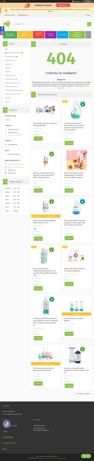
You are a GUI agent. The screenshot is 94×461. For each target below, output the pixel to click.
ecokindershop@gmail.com (16, 164)
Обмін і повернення (9, 411)
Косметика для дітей (11, 79)
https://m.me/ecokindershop (16, 167)
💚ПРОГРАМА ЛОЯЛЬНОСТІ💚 (14, 53)
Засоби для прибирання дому (14, 90)
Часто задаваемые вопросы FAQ (12, 414)
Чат (86, 456)
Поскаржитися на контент (44, 458)
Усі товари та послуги (82, 393)
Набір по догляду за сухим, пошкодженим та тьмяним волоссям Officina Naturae (73, 175)
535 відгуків (78, 1)
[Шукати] (89, 24)
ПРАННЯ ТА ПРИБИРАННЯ (24, 35)
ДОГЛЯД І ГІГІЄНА (50, 35)
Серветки (8, 71)
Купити (39, 138)
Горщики (7, 98)
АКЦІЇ (6, 49)
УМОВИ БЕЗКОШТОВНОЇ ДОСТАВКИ (77, 34)
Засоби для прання (11, 86)
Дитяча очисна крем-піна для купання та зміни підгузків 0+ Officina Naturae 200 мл (43, 175)
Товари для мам (10, 75)
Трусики (7, 68)
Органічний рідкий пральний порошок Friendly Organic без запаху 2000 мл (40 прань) (74, 223)
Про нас (7, 101)
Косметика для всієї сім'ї (12, 83)
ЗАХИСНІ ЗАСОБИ (10, 60)
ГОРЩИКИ (62, 35)
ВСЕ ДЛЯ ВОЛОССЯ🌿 (39, 34)
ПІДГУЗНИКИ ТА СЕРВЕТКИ (10, 35)
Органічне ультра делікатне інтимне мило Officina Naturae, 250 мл (76, 370)
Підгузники (8, 64)
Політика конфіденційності (59, 458)
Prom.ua (56, 456)
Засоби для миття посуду (13, 94)
